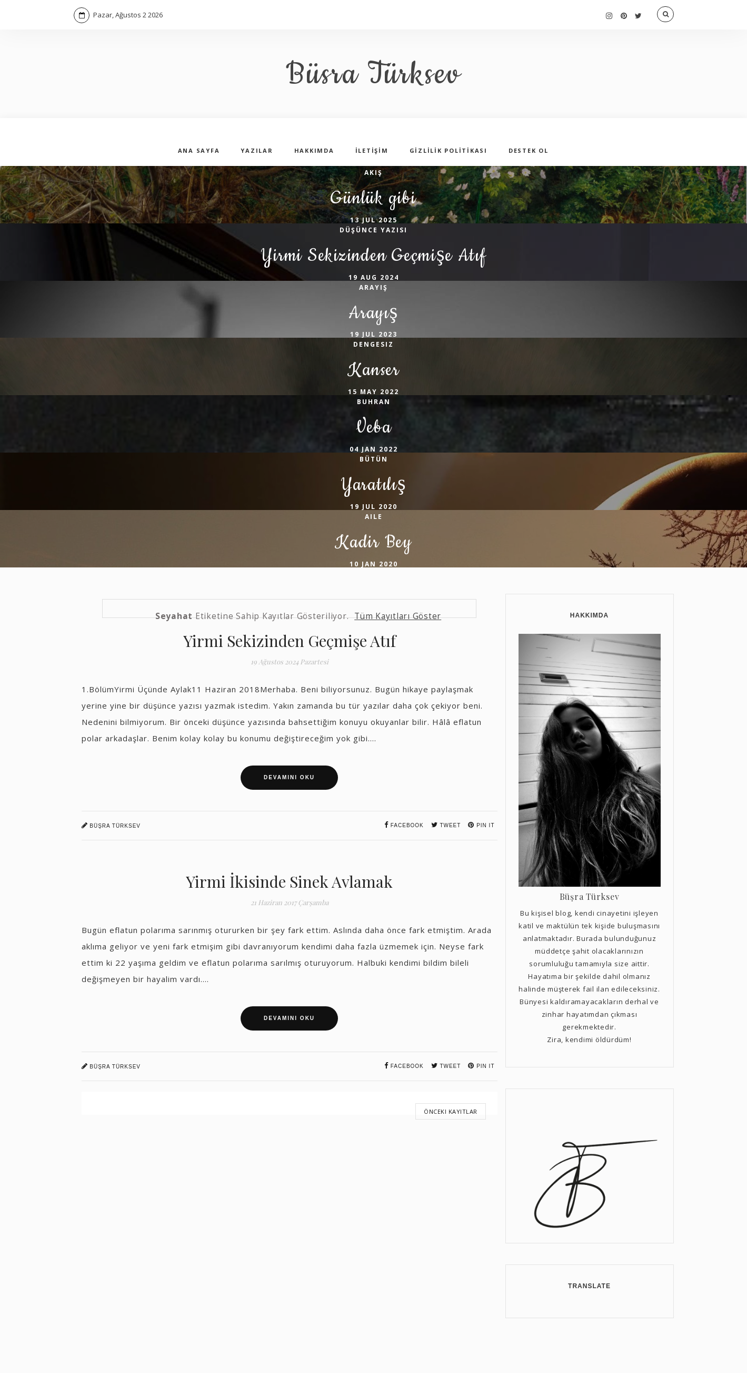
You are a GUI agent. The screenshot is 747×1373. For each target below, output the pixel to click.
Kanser (373, 387)
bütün (374, 482)
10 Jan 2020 (374, 597)
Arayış (373, 325)
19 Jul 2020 (373, 535)
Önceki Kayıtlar (450, 1145)
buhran (374, 420)
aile (374, 545)
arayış (373, 296)
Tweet (446, 858)
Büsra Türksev (373, 74)
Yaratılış (373, 511)
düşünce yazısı (373, 234)
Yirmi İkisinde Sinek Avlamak (289, 914)
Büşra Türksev (111, 858)
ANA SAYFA (199, 150)
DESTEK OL (529, 150)
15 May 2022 (373, 410)
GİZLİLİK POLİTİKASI (448, 150)
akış (373, 172)
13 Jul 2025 (373, 224)
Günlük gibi (373, 201)
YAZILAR (257, 150)
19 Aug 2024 (373, 286)
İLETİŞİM (372, 150)
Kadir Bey (374, 573)
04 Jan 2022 (374, 472)
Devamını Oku (289, 810)
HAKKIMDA (314, 150)
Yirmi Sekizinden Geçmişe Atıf (373, 263)
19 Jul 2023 (373, 348)
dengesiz (373, 358)
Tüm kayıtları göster (397, 649)
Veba (373, 449)
